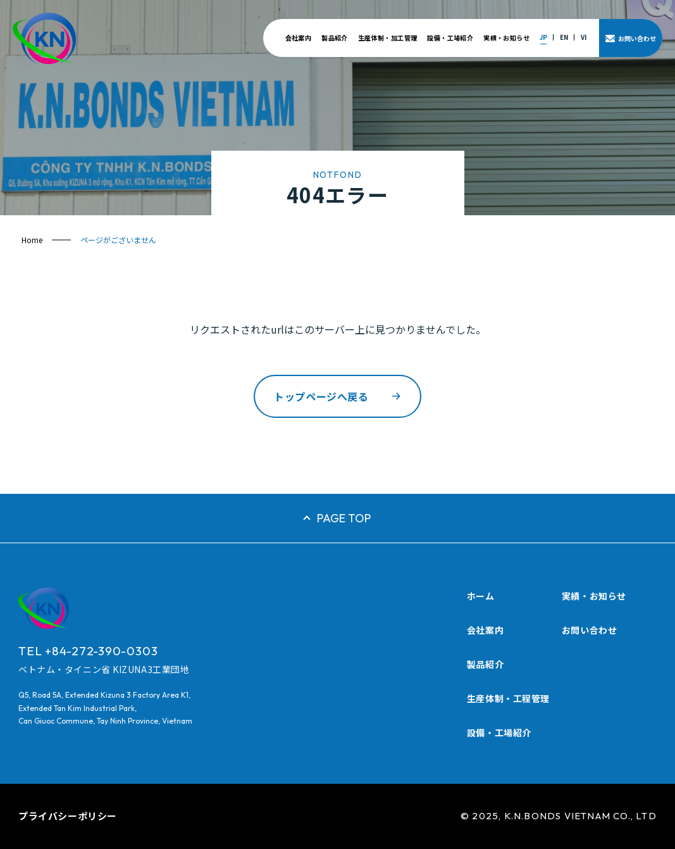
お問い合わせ (589, 630)
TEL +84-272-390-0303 (88, 650)
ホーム (481, 595)
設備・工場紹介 (450, 37)
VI (583, 37)
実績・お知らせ (506, 37)
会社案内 (298, 37)
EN (564, 37)
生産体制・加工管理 (388, 37)
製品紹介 (334, 37)
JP (543, 37)
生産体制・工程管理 (508, 698)
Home (32, 239)
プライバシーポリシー (67, 815)
